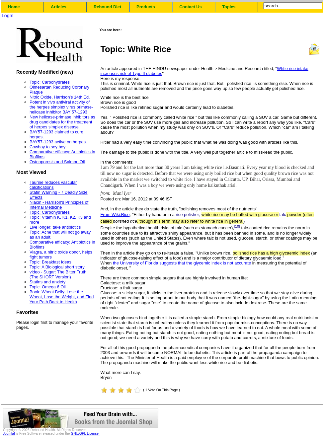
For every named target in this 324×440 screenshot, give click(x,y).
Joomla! (9, 433)
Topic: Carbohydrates (50, 82)
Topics (228, 6)
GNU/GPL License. (85, 433)
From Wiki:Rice (114, 214)
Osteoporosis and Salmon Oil (57, 161)
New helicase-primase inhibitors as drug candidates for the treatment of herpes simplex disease (62, 121)
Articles (58, 6)
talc (282, 214)
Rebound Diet (107, 6)
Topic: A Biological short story (57, 266)
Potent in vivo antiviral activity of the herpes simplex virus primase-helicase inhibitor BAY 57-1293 (61, 107)
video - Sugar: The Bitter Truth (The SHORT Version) (58, 274)
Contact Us (190, 6)
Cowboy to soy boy (47, 146)
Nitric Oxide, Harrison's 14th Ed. (60, 97)
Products (145, 6)
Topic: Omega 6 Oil (48, 286)
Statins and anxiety (47, 281)
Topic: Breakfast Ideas (50, 261)
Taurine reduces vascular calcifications (53, 185)
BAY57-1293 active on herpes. (58, 141)
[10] (237, 226)
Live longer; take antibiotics (55, 227)
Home (14, 6)
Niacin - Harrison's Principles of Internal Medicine (59, 205)
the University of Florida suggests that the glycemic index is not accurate (182, 262)
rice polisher (187, 214)
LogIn (7, 15)
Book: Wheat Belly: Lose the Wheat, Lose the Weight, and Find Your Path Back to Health (62, 296)
